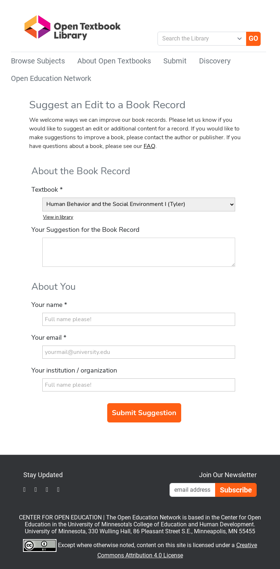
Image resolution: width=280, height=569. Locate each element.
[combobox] (199, 38)
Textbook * (47, 189)
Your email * (48, 337)
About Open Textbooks (114, 60)
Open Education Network (51, 78)
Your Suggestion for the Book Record (85, 229)
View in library (58, 217)
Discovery (214, 60)
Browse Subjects (38, 60)
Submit (175, 60)
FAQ (149, 146)
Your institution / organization (74, 370)
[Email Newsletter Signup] (192, 490)
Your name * (49, 304)
